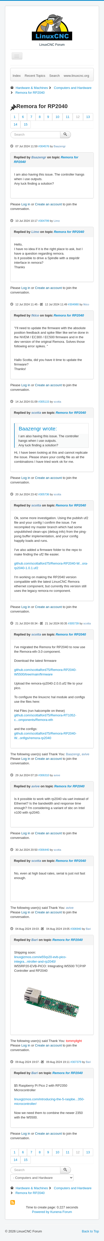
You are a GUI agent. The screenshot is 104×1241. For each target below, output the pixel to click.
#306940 (75, 928)
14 (15, 124)
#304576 (43, 146)
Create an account (48, 204)
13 (88, 117)
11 (67, 117)
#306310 (43, 775)
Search (54, 76)
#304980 (73, 304)
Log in (25, 204)
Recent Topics (35, 76)
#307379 (75, 1061)
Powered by (40, 1212)
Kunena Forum (61, 1212)
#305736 (43, 494)
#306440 (43, 849)
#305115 (43, 401)
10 (57, 117)
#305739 (73, 623)
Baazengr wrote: (38, 428)
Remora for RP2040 (69, 232)
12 (78, 117)
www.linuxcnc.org (76, 76)
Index (17, 76)
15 (25, 124)
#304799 (43, 220)
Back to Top (90, 1231)
